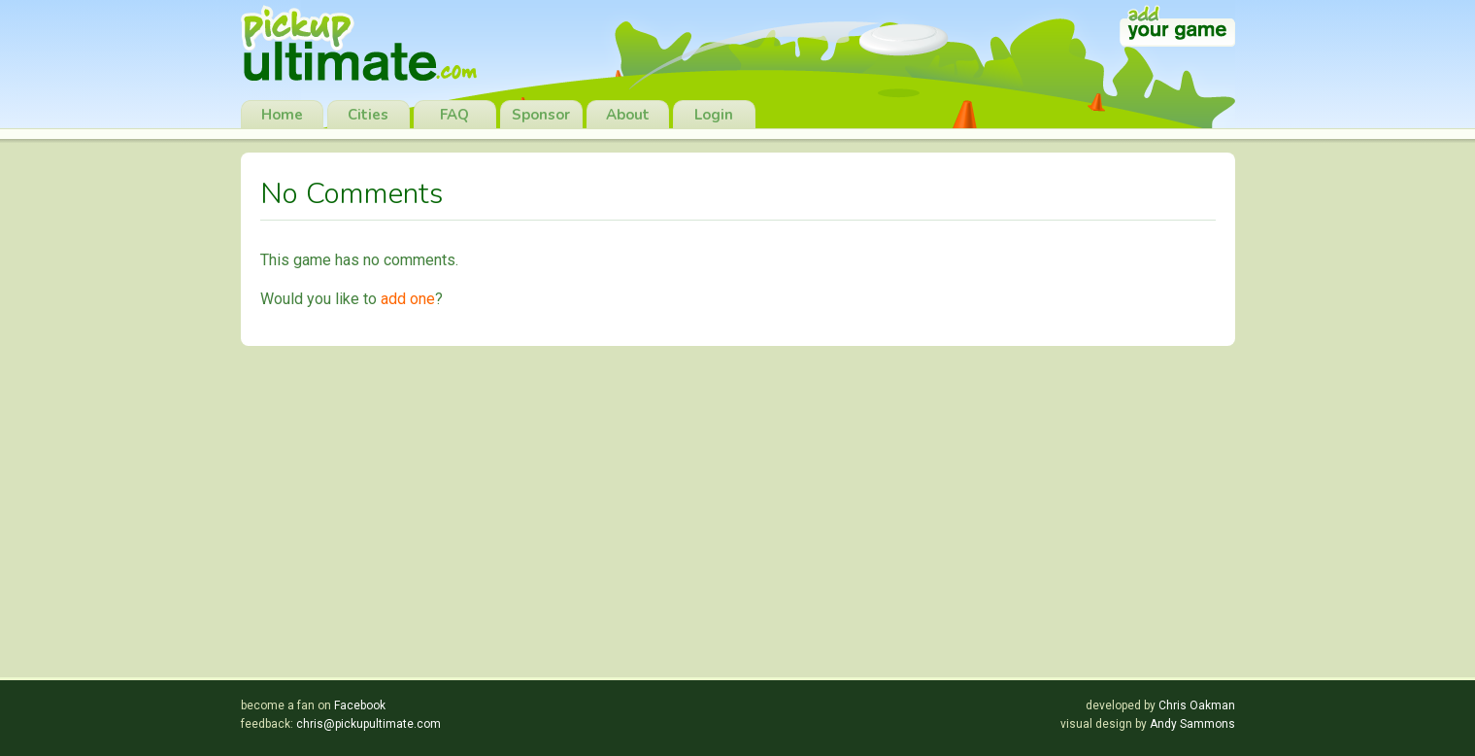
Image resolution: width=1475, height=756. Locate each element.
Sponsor (541, 114)
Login (713, 114)
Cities (368, 114)
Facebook (360, 705)
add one (408, 299)
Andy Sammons (1192, 724)
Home (282, 114)
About (628, 114)
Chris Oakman (1196, 705)
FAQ (454, 114)
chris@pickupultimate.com (368, 724)
